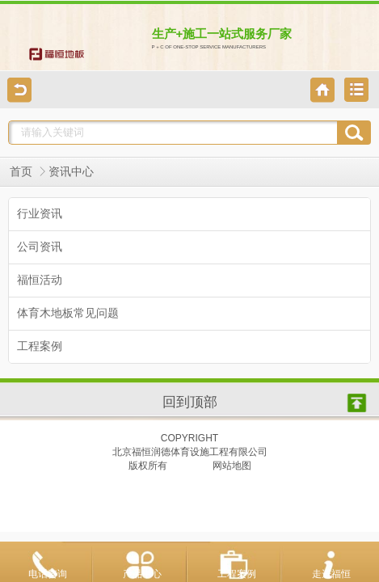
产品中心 (142, 574)
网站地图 (232, 465)
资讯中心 (71, 172)
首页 (21, 172)
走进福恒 (331, 574)
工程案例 (236, 574)
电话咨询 (47, 574)
